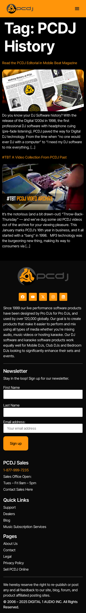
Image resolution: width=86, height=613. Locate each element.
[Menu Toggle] (77, 8)
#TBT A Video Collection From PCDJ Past (34, 157)
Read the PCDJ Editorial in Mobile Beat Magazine (39, 63)
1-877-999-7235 (16, 470)
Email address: (43, 426)
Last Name (11, 405)
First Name (11, 387)
